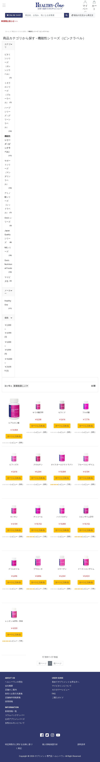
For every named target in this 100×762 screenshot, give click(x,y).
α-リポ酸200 (38, 412)
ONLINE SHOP (14, 15)
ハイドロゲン (62, 517)
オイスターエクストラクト (62, 464)
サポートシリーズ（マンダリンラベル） (7, 172)
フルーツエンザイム (86, 464)
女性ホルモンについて (15, 723)
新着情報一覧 (11, 711)
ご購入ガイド (58, 697)
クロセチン (38, 464)
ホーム (7, 31)
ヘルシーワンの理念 (14, 682)
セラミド (62, 412)
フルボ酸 (86, 412)
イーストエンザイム (86, 569)
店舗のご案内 (11, 689)
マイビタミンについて (61, 686)
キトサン (14, 517)
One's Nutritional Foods (8, 264)
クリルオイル (13, 569)
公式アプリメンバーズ (15, 719)
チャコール (38, 517)
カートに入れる (14, 436)
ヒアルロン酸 (13, 423)
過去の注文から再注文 (82, 15)
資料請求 (81, 744)
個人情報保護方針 (50, 744)
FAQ (53, 693)
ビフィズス (13, 464)
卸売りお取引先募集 (14, 693)
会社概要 (9, 686)
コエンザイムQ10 (86, 517)
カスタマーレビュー (61, 689)
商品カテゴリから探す (19, 31)
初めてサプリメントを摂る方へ (65, 682)
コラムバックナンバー (15, 715)
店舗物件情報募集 (13, 697)
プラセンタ (38, 569)
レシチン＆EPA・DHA (14, 621)
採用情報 (9, 701)
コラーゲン (62, 569)
